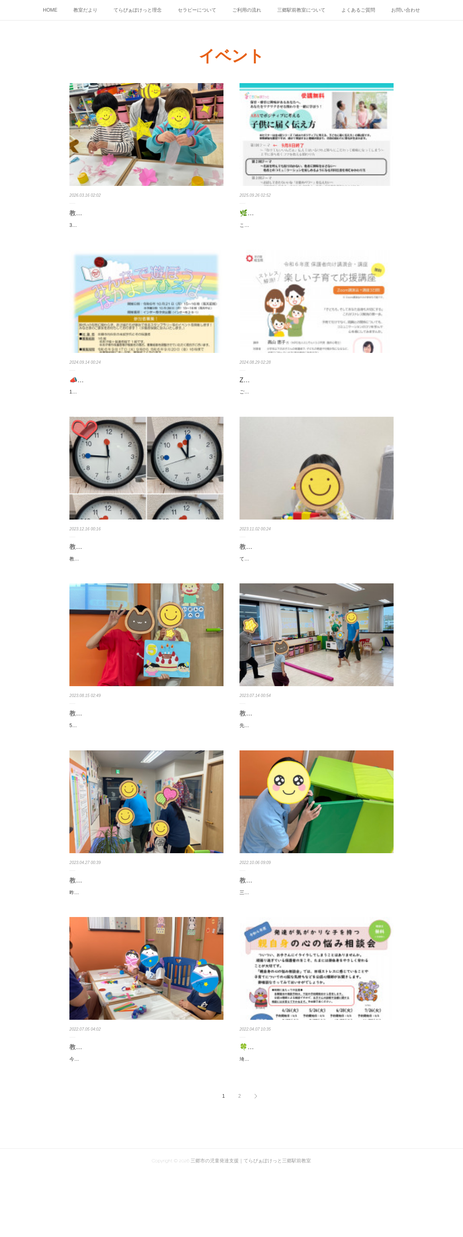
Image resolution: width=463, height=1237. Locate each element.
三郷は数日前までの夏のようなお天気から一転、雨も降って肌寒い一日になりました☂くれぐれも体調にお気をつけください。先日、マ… (314, 943)
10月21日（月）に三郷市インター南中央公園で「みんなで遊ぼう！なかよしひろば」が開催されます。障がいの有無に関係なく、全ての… (144, 417)
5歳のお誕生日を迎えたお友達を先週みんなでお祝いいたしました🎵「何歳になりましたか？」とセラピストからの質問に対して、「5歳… (145, 767)
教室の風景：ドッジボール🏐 (282, 751)
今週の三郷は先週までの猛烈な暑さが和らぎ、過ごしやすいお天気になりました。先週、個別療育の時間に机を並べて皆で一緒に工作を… (144, 1118)
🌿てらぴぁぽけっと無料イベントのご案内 (301, 213)
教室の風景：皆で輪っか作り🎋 (115, 1101)
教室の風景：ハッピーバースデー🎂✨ (125, 751)
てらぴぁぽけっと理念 (138, 10)
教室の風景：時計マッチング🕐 (115, 575)
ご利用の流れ (246, 10)
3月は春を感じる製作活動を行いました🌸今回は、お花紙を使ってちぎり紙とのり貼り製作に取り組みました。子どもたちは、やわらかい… (146, 229)
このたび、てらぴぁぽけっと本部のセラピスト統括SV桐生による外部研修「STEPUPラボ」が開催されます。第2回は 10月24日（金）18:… (315, 229)
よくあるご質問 (358, 10)
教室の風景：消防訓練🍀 (105, 926)
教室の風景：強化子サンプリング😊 (292, 575)
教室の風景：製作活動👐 (105, 213)
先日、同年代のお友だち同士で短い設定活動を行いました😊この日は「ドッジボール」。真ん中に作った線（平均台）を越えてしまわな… (315, 767)
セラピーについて (197, 10)
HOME (50, 10)
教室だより (85, 10)
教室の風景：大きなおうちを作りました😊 (301, 926)
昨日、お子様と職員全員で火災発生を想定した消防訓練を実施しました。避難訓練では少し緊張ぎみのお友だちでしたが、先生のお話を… (144, 943)
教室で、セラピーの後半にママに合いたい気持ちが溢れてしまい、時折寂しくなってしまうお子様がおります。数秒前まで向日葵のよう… (144, 592)
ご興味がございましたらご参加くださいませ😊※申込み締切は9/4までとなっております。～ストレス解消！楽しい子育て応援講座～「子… (316, 405)
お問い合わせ (405, 10)
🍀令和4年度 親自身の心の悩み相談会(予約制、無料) (316, 1101)
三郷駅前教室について (301, 10)
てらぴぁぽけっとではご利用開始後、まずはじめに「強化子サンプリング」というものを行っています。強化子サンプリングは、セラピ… (314, 592)
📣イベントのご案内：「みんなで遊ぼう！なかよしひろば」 (144, 394)
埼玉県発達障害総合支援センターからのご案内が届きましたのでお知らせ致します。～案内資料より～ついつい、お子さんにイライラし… (314, 1118)
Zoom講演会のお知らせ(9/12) (282, 388)
